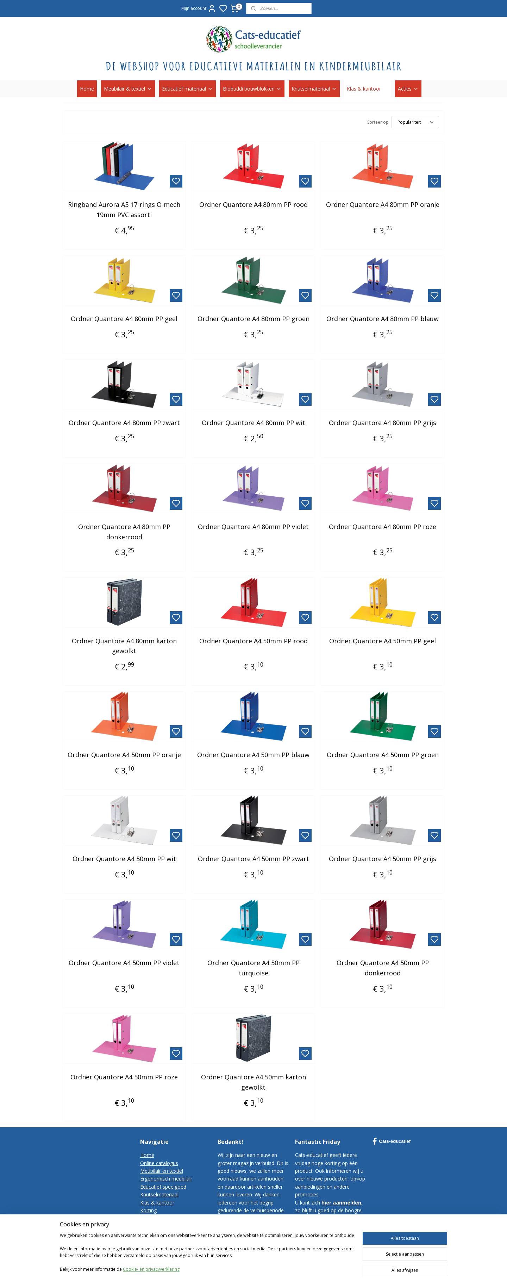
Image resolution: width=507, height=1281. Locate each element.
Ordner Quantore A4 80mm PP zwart (124, 422)
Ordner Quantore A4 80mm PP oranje (382, 204)
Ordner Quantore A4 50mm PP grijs (382, 858)
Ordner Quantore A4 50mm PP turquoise (253, 967)
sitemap (322, 1268)
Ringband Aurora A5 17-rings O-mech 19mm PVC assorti (124, 209)
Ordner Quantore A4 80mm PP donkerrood (124, 531)
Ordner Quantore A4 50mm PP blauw (253, 754)
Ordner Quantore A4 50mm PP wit (124, 858)
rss (337, 1268)
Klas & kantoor (367, 88)
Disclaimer (152, 1242)
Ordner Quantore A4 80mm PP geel (124, 318)
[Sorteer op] (415, 122)
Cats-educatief (392, 1141)
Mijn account (198, 8)
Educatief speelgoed (163, 1186)
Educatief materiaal (187, 88)
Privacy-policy (155, 1234)
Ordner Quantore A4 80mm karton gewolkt (124, 646)
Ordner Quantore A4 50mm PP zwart (253, 858)
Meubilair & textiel (128, 88)
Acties (408, 88)
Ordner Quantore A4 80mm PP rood (253, 204)
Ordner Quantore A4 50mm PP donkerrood (383, 967)
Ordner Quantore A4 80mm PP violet (253, 526)
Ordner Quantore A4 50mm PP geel (382, 641)
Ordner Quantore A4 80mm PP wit (253, 422)
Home (87, 88)
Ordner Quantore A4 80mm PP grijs (382, 422)
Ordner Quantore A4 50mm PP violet (124, 962)
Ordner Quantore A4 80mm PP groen (253, 318)
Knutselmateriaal (314, 88)
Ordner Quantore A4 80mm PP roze (382, 526)
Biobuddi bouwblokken (252, 88)
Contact (149, 1218)
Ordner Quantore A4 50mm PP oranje (124, 754)
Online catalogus (159, 1163)
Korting (148, 1210)
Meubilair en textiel (161, 1170)
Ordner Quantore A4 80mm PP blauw (382, 318)
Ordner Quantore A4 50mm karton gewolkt (253, 1082)
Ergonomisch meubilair (166, 1178)
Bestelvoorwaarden (162, 1226)
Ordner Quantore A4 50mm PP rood (253, 641)
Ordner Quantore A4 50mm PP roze (124, 1077)
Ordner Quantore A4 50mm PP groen (383, 754)
